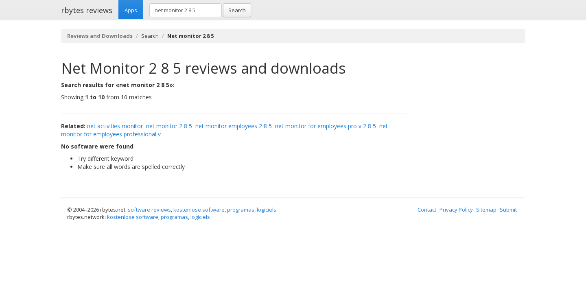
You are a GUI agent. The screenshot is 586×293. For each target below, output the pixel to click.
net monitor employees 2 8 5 (233, 126)
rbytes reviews (86, 10)
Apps (131, 10)
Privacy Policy (456, 209)
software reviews (149, 209)
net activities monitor (115, 126)
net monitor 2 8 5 (169, 126)
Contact (427, 209)
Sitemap (486, 209)
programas (240, 209)
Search (237, 10)
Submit (508, 209)
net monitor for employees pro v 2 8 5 (325, 126)
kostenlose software (199, 209)
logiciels (266, 209)
